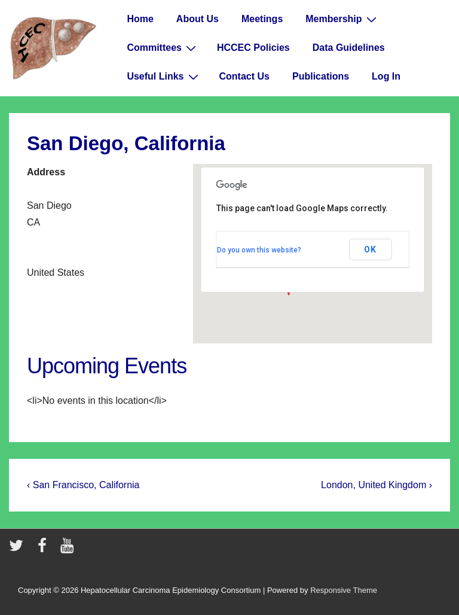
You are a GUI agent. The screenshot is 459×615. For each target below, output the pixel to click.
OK (370, 249)
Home (140, 19)
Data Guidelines (349, 47)
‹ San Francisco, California (83, 485)
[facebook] (45, 549)
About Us (197, 19)
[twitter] (19, 549)
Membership (342, 19)
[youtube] (68, 549)
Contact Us (244, 76)
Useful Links (164, 76)
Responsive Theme (343, 590)
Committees (163, 47)
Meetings (262, 19)
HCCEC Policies (253, 47)
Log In (386, 76)
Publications (320, 76)
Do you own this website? (259, 250)
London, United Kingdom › (376, 485)
